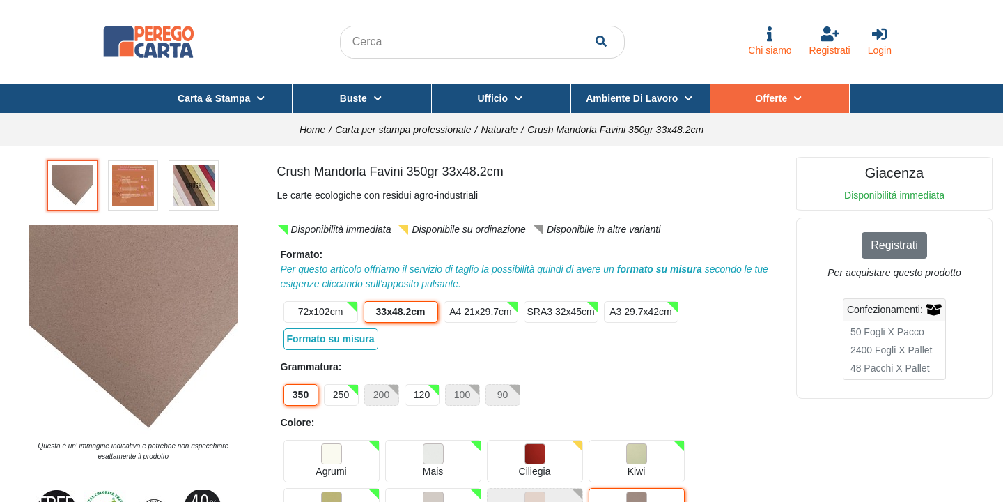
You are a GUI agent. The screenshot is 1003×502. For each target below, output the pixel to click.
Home (312, 129)
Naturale (499, 129)
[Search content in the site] (468, 42)
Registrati (894, 245)
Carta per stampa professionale (403, 129)
